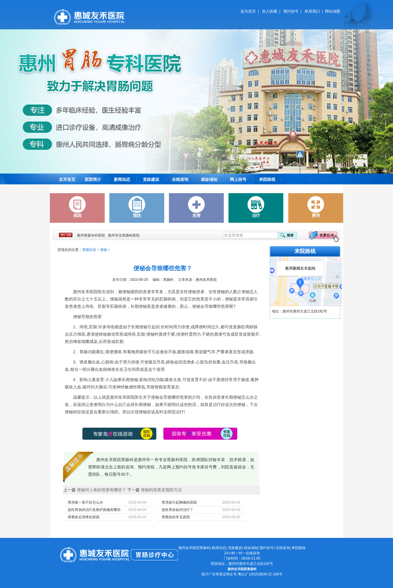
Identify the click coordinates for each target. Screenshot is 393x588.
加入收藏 (269, 11)
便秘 (103, 250)
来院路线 (267, 179)
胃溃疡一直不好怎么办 (85, 502)
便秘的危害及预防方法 (161, 489)
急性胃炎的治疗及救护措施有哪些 (94, 510)
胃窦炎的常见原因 (176, 517)
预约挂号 (291, 11)
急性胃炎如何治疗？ (177, 510)
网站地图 (332, 11)
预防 (136, 207)
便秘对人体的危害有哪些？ (101, 489)
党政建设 (151, 179)
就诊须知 (209, 179)
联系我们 (312, 11)
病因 (77, 207)
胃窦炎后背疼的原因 (83, 517)
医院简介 (93, 179)
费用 (315, 207)
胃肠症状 (89, 250)
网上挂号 (238, 179)
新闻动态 (122, 179)
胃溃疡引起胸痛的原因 (179, 502)
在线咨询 (180, 179)
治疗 (256, 207)
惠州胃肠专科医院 (91, 235)
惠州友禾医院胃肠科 (194, 548)
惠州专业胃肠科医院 (124, 235)
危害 (196, 207)
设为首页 (248, 11)
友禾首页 (67, 179)
